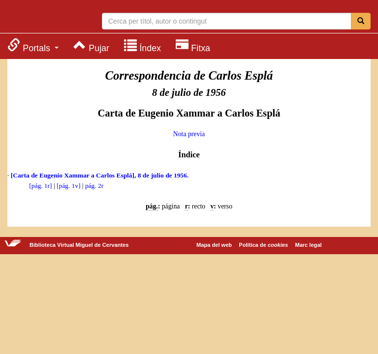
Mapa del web (214, 245)
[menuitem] (33, 45)
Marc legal (308, 245)
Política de (263, 245)
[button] (33, 45)
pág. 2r (94, 185)
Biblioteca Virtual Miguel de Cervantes (46, 17)
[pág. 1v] (69, 185)
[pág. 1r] (40, 185)
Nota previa (189, 134)
